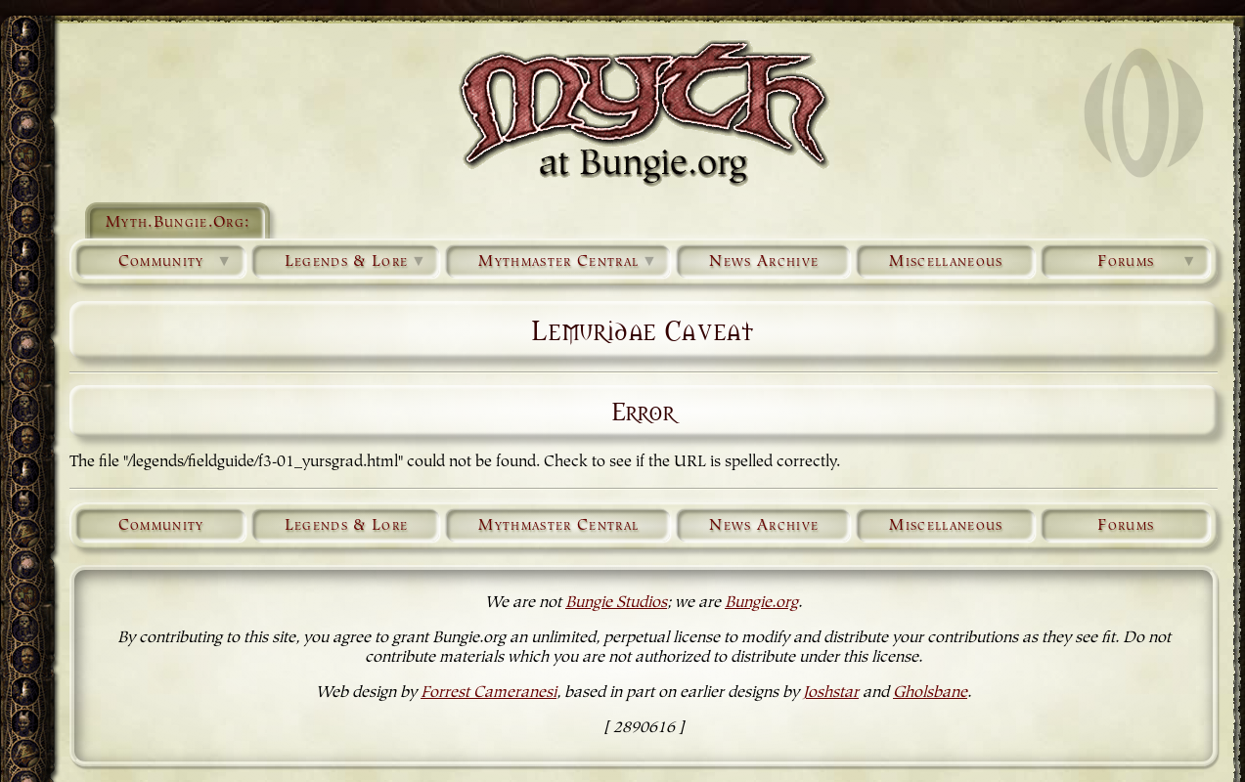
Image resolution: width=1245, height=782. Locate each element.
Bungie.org (761, 603)
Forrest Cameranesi (488, 693)
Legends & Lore (356, 262)
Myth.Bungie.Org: (177, 223)
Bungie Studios (616, 603)
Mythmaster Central (568, 262)
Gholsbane (930, 693)
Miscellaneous (945, 262)
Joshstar (831, 693)
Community (176, 262)
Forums (1147, 262)
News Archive (764, 262)
